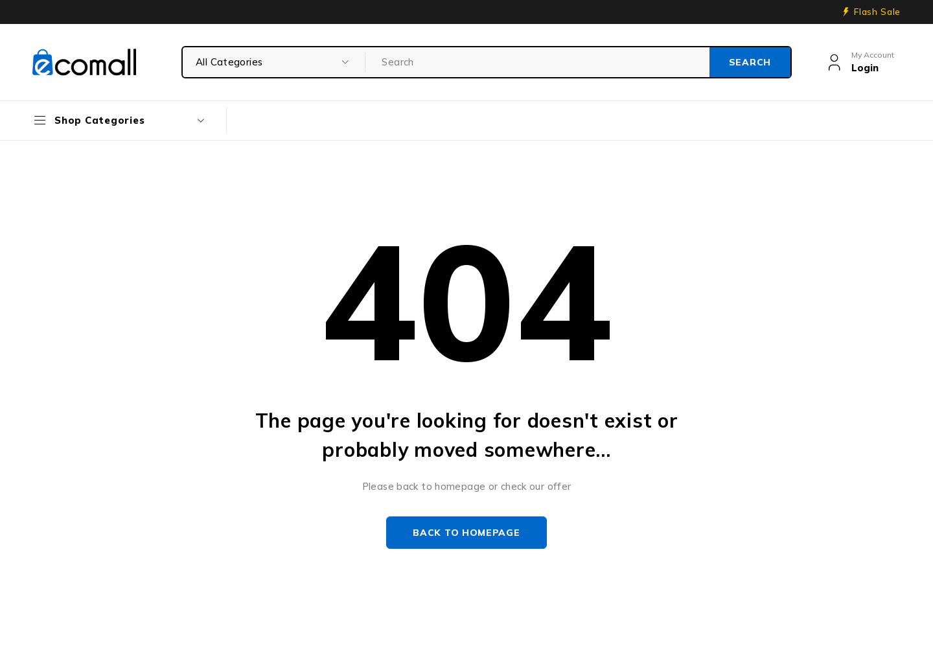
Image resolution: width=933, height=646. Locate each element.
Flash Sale (877, 11)
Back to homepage (466, 532)
